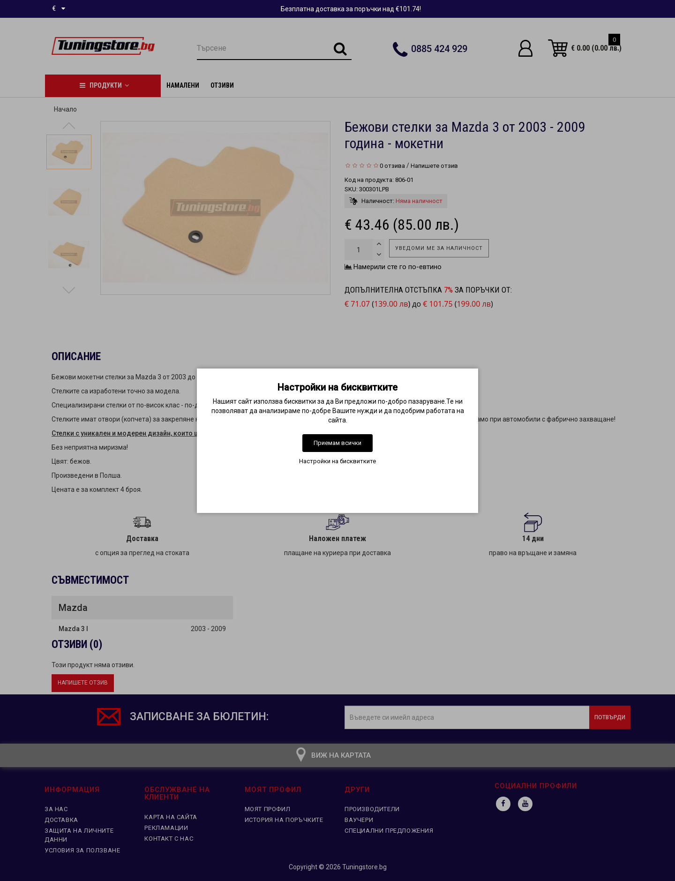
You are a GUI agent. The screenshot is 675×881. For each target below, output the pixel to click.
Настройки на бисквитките (337, 461)
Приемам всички (337, 442)
